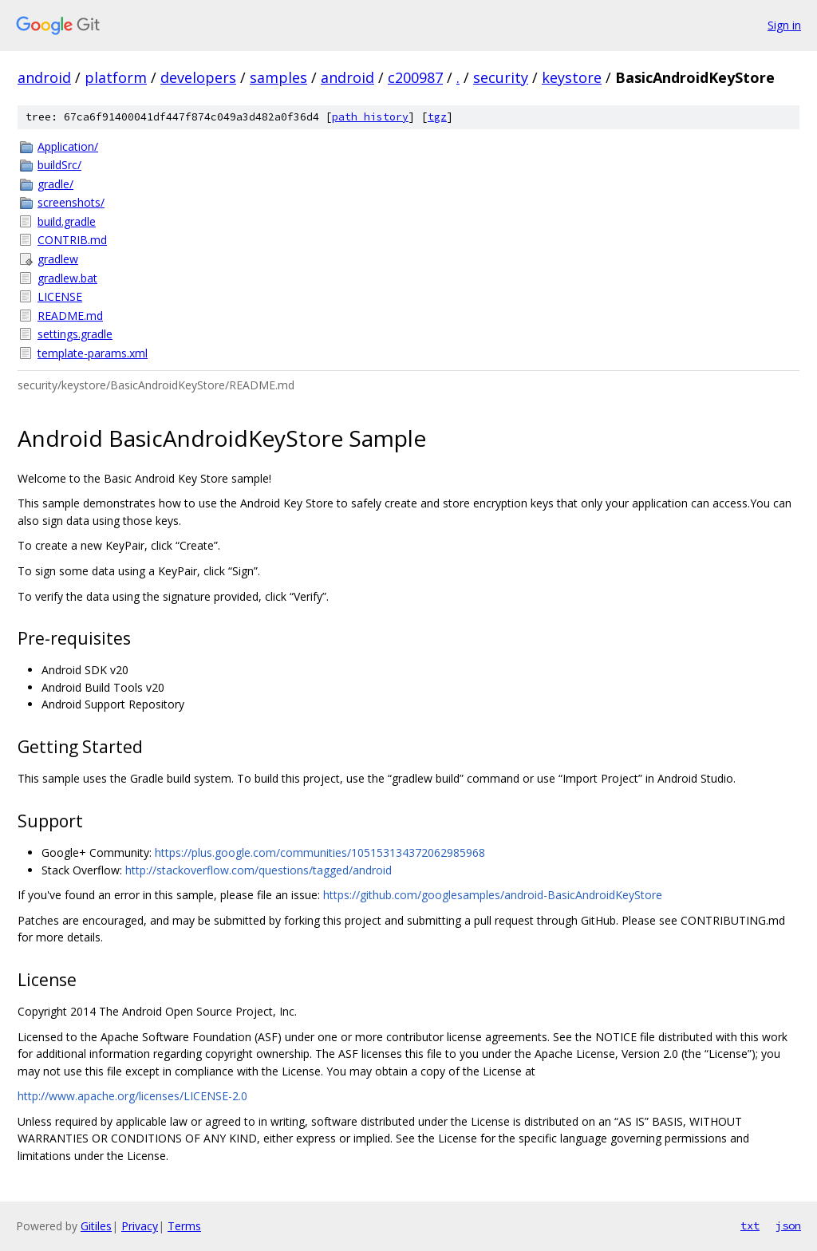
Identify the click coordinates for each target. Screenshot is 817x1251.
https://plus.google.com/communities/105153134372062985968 (320, 852)
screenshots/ (71, 202)
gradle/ (55, 183)
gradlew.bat (67, 278)
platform (116, 77)
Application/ (67, 146)
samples (278, 77)
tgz (437, 117)
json (788, 1225)
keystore (572, 77)
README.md (70, 315)
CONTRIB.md (72, 239)
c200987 (415, 77)
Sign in (784, 25)
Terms (184, 1225)
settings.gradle (74, 333)
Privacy (139, 1225)
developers (198, 77)
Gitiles (96, 1225)
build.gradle (66, 221)
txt (750, 1225)
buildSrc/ (59, 164)
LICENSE (59, 296)
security (500, 77)
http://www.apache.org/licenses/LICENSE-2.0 (132, 1095)
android (44, 77)
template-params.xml (92, 353)
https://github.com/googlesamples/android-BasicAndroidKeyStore (492, 894)
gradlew (57, 258)
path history (370, 117)
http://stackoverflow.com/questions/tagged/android (258, 870)
